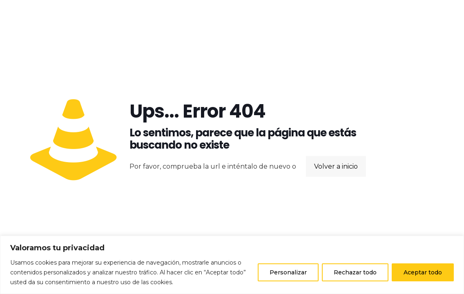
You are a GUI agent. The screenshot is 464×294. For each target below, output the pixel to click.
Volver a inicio (336, 166)
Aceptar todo (423, 272)
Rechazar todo (355, 272)
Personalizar (288, 272)
